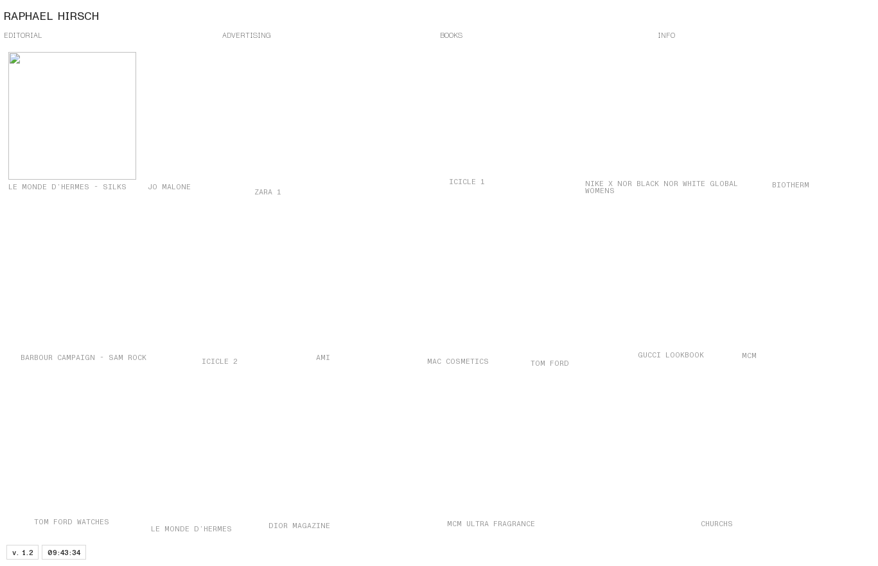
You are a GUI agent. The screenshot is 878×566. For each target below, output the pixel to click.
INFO (666, 35)
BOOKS (451, 35)
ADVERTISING (246, 35)
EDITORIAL (23, 35)
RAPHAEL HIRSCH (51, 16)
